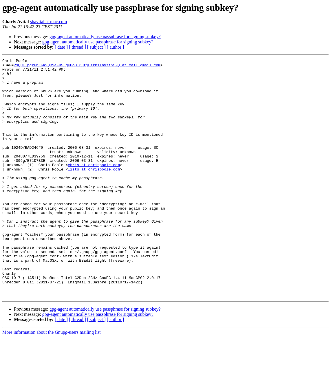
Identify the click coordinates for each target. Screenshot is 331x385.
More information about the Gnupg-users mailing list (51, 379)
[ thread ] (77, 47)
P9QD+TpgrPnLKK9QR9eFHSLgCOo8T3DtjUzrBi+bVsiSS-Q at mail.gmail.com (87, 66)
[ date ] (61, 47)
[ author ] (115, 47)
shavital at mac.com (48, 21)
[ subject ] (96, 47)
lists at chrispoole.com (94, 191)
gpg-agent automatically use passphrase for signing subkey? (105, 36)
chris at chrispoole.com (94, 186)
